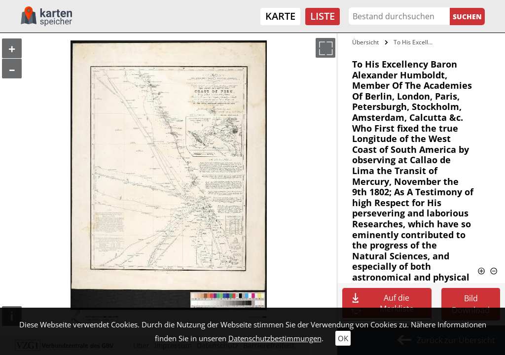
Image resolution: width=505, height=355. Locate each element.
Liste (322, 16)
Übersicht (365, 42)
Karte (280, 16)
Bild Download (471, 304)
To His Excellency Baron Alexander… (416, 42)
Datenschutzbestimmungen (275, 338)
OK (343, 338)
